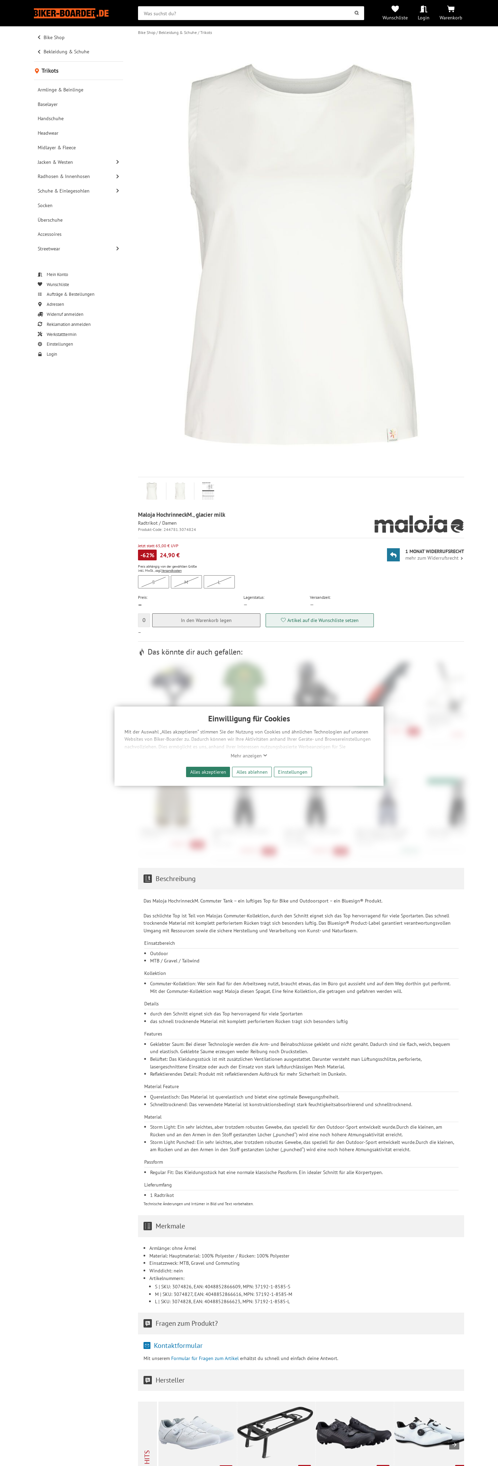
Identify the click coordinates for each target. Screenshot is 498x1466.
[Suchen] (356, 13)
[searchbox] (251, 13)
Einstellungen (292, 771)
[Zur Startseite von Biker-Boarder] (78, 13)
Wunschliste (395, 17)
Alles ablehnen (252, 771)
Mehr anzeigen (249, 755)
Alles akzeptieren (208, 771)
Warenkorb (451, 17)
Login (424, 17)
